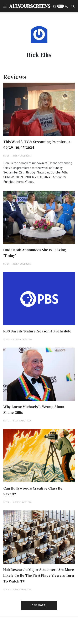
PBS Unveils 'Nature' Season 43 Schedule (37, 331)
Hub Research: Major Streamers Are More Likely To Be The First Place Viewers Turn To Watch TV (38, 575)
